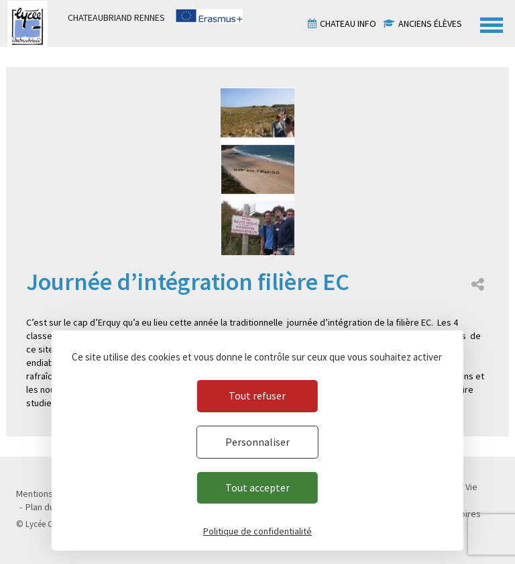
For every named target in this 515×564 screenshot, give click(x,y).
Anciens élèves (430, 23)
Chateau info (348, 23)
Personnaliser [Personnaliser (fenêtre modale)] (257, 442)
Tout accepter (257, 487)
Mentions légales (50, 493)
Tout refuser (257, 395)
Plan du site (48, 507)
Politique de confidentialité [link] (257, 531)
